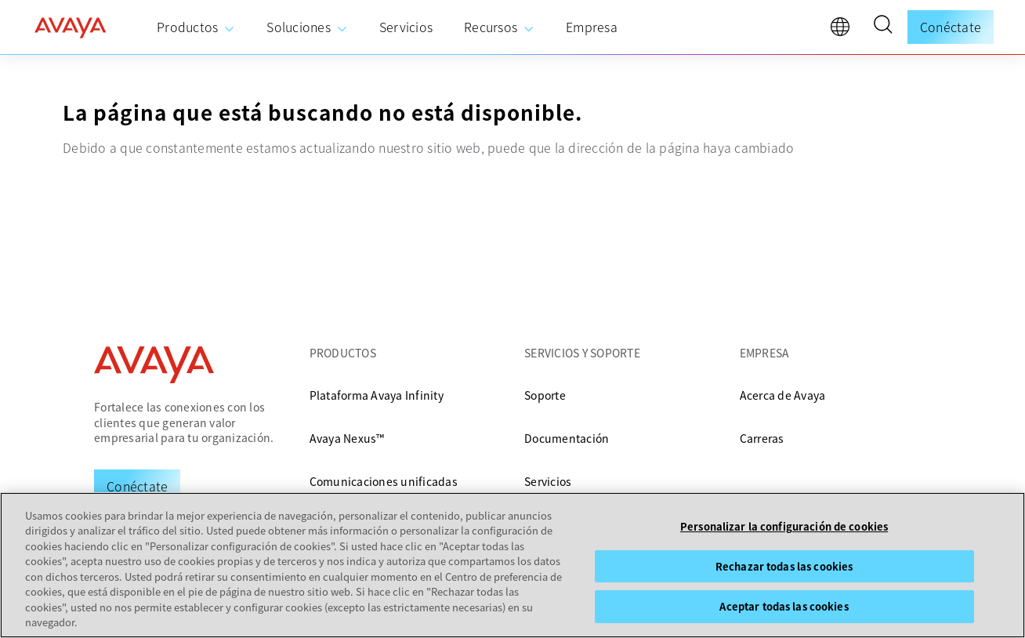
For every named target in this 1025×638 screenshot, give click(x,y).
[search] (882, 26)
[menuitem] (196, 27)
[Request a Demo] (137, 486)
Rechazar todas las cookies (784, 566)
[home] (70, 27)
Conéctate (950, 26)
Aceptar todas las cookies (783, 606)
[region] (512, 565)
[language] (844, 30)
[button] (882, 26)
